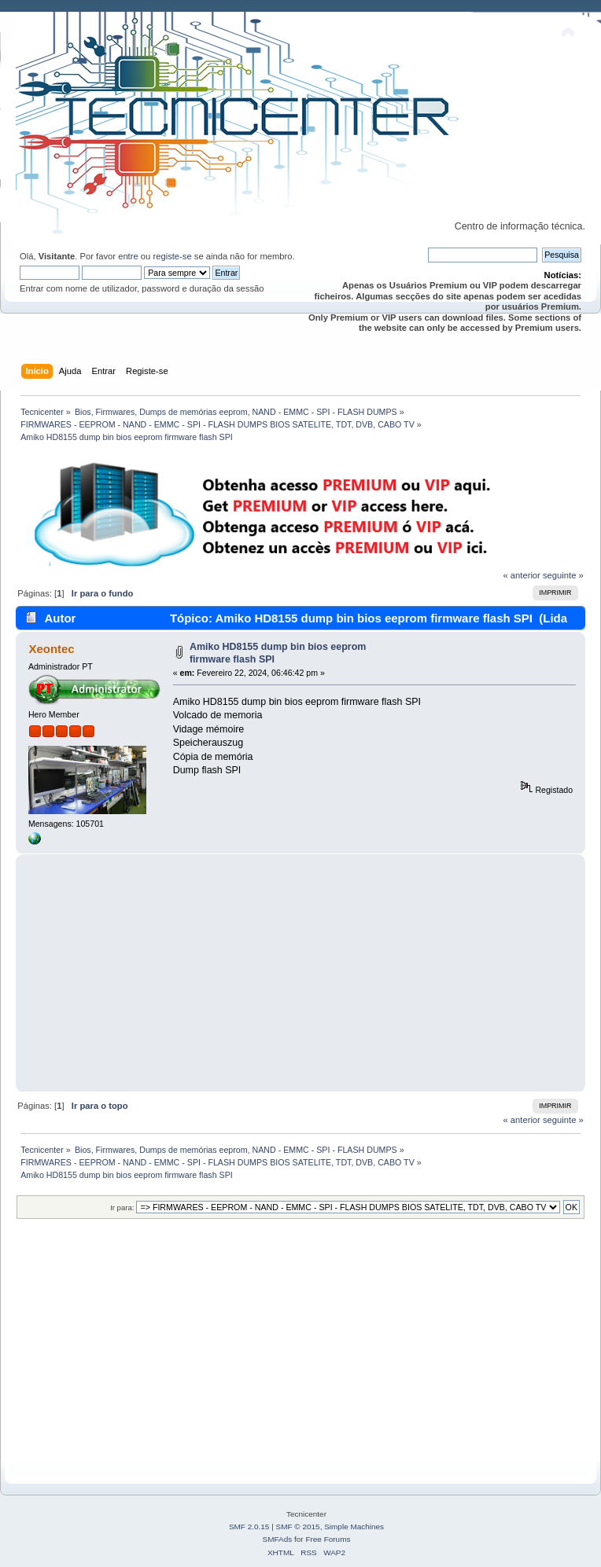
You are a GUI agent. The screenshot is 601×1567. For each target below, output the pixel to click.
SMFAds (278, 1539)
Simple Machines (354, 1526)
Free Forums (327, 1539)
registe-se (172, 256)
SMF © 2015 (298, 1526)
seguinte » (563, 575)
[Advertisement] (300, 973)
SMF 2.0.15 (249, 1526)
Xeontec (51, 648)
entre (128, 256)
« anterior (521, 575)
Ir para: (122, 1207)
